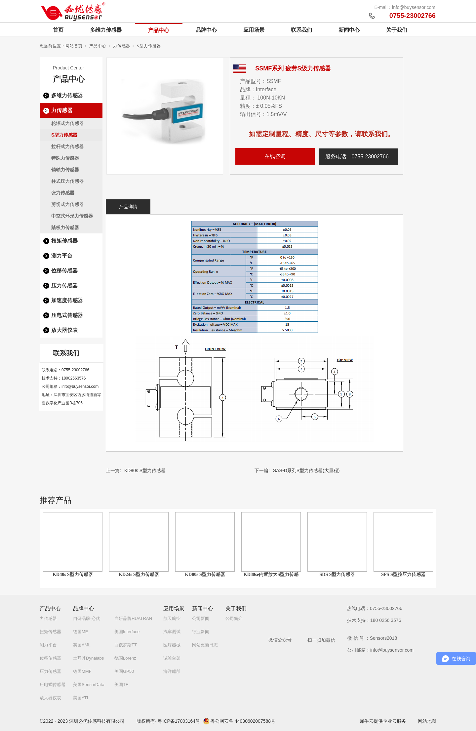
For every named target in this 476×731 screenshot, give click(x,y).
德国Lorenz (125, 658)
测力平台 (61, 256)
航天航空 (171, 618)
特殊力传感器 (65, 158)
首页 (58, 30)
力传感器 (121, 46)
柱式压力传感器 (67, 181)
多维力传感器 (106, 30)
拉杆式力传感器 (67, 146)
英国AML (82, 644)
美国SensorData (88, 684)
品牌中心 (206, 30)
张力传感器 (62, 192)
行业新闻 (200, 631)
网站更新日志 (205, 644)
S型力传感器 (149, 46)
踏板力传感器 (65, 227)
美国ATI (80, 697)
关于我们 (396, 30)
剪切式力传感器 (67, 204)
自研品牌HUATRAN (133, 618)
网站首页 (74, 46)
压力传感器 (64, 285)
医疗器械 (171, 644)
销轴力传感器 (65, 169)
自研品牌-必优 (86, 618)
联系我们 (301, 30)
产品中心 (158, 30)
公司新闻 (200, 618)
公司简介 (234, 618)
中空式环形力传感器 (72, 216)
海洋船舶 (171, 671)
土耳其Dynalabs (88, 658)
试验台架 (171, 658)
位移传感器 (64, 270)
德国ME (80, 631)
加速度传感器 (67, 300)
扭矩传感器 (64, 241)
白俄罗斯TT (125, 644)
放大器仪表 (64, 330)
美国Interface (127, 631)
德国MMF (82, 671)
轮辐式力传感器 (67, 123)
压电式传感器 (67, 315)
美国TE (121, 684)
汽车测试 (171, 631)
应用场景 (253, 30)
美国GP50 (124, 671)
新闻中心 (349, 30)
